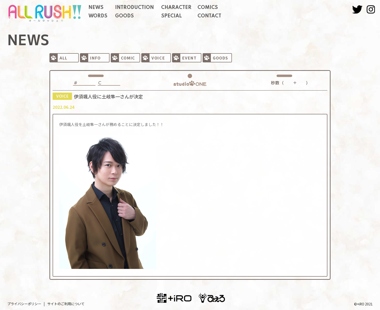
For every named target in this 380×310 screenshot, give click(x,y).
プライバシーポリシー (24, 303)
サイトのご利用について (66, 303)
